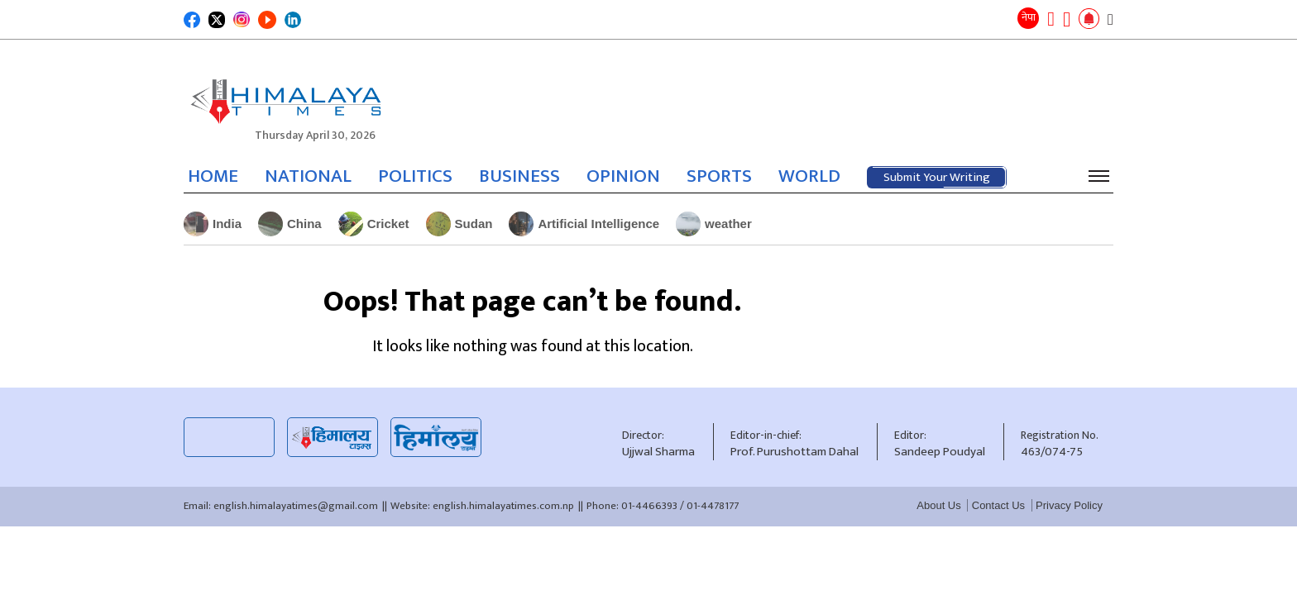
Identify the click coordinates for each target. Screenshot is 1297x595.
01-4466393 (649, 506)
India (213, 224)
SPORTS (719, 176)
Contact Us (998, 505)
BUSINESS (519, 176)
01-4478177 (713, 506)
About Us (938, 505)
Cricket (373, 224)
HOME (213, 176)
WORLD (809, 176)
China (290, 224)
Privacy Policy (1069, 505)
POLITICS (415, 176)
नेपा (1029, 17)
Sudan (459, 224)
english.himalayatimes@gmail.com (295, 506)
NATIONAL (308, 176)
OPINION (623, 176)
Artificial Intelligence (584, 224)
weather (714, 224)
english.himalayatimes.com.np (503, 506)
